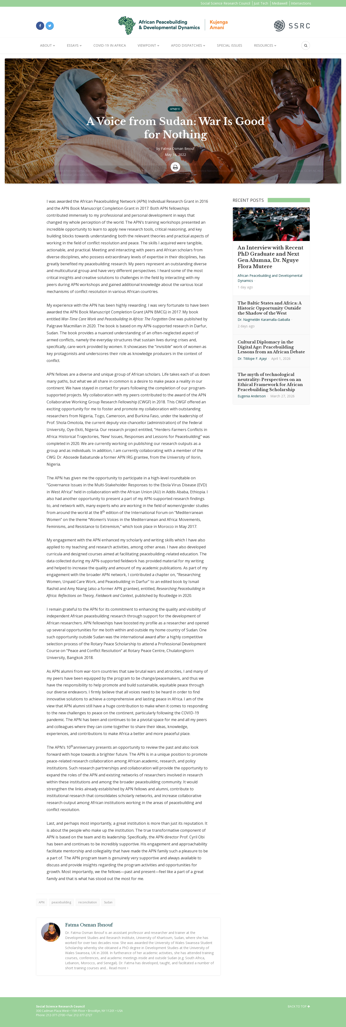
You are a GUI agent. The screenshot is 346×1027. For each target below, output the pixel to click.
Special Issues (229, 45)
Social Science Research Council (225, 3)
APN (41, 902)
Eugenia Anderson (252, 396)
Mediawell (279, 3)
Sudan (108, 902)
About (46, 45)
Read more (118, 968)
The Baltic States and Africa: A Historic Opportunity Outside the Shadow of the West (269, 308)
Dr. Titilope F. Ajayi (252, 358)
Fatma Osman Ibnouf (177, 148)
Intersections (301, 3)
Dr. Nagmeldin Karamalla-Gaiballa (264, 319)
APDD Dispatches (186, 45)
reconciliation (87, 902)
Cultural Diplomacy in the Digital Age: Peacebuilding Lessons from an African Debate (271, 347)
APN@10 (175, 109)
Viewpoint (147, 45)
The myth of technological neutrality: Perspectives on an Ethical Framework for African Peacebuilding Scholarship (270, 382)
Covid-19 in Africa (109, 45)
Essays (73, 45)
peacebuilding (61, 902)
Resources (263, 45)
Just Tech (261, 3)
